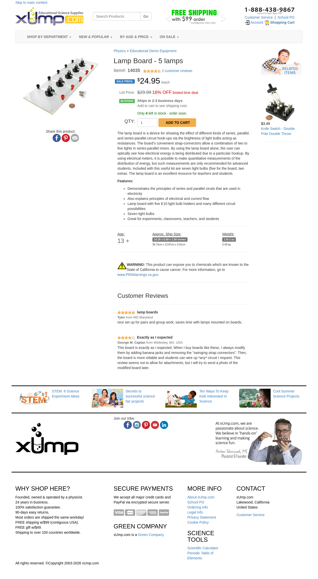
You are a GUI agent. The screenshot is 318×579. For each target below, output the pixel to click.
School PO (286, 17)
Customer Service (259, 17)
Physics (120, 51)
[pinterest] (146, 425)
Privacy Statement (201, 517)
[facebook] (128, 425)
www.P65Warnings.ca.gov (137, 275)
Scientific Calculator (202, 548)
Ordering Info (197, 507)
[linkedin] (164, 425)
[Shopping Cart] (279, 22)
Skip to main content (31, 3)
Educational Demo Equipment (153, 51)
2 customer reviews (177, 71)
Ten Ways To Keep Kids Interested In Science (214, 396)
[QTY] (147, 122)
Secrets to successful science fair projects (140, 396)
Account (254, 22)
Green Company (151, 535)
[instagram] (137, 425)
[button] (168, 16)
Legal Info (195, 512)
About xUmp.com (200, 497)
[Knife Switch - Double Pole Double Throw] (282, 102)
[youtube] (155, 425)
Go (145, 16)
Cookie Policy (198, 522)
